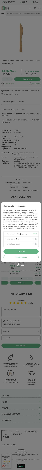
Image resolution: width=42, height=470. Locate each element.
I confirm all (21, 251)
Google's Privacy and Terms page (25, 228)
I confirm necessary (21, 257)
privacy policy (27, 215)
